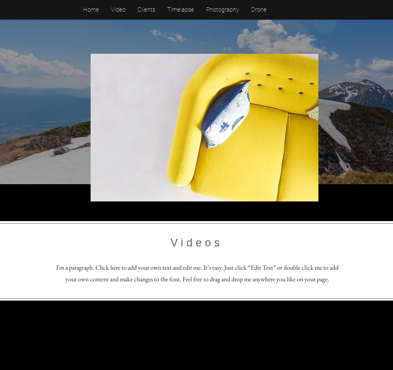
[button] (204, 127)
